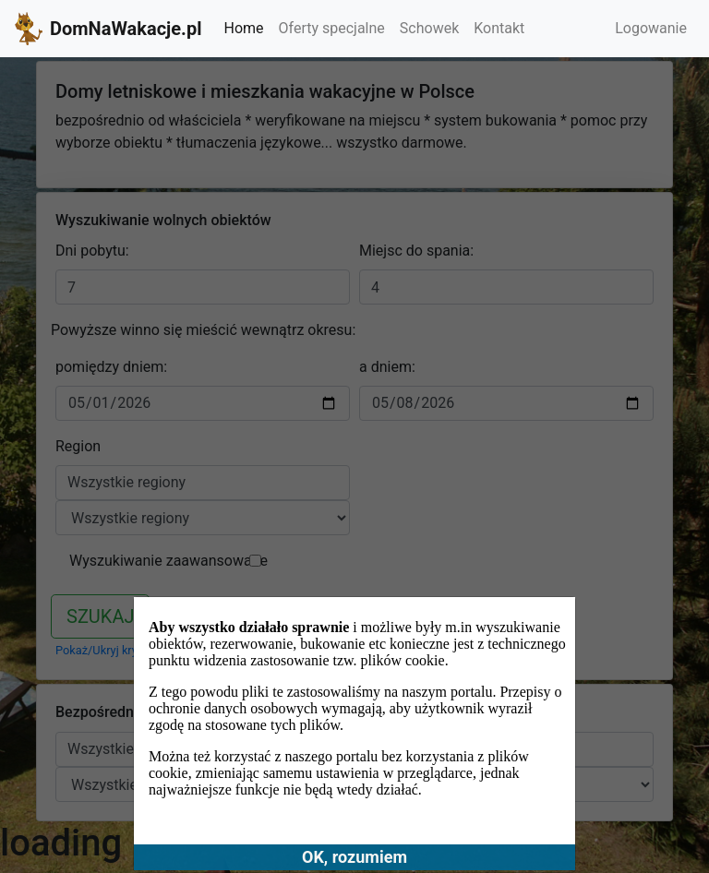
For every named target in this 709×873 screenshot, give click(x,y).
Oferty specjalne (332, 28)
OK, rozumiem (354, 857)
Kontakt (499, 28)
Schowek (429, 28)
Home (243, 28)
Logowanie (651, 28)
